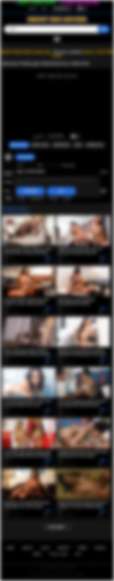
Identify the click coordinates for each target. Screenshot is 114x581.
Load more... (57, 527)
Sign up (32, 8)
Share (78, 144)
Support (64, 547)
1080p (66, 197)
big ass (101, 190)
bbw (8, 197)
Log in (44, 8)
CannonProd (25, 157)
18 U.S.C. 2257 (58, 554)
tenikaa (21, 197)
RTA (78, 554)
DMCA (37, 554)
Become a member (68, 52)
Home (10, 547)
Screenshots (61, 144)
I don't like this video (41, 137)
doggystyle (37, 197)
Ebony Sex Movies (53, 574)
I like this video (36, 137)
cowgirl (53, 197)
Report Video (40, 144)
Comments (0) (95, 144)
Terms (82, 547)
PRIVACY (100, 547)
